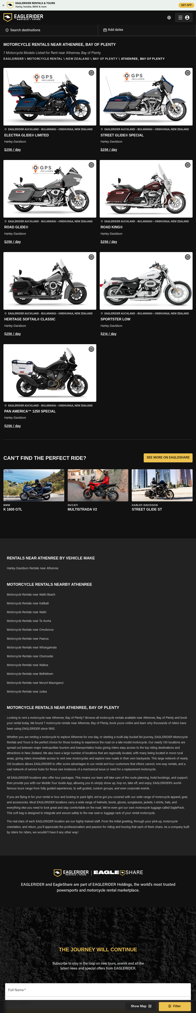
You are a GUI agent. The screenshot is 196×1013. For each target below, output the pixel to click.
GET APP (186, 5)
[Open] (97, 29)
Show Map (141, 1006)
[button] (49, 110)
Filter (175, 1006)
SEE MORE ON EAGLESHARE (168, 457)
